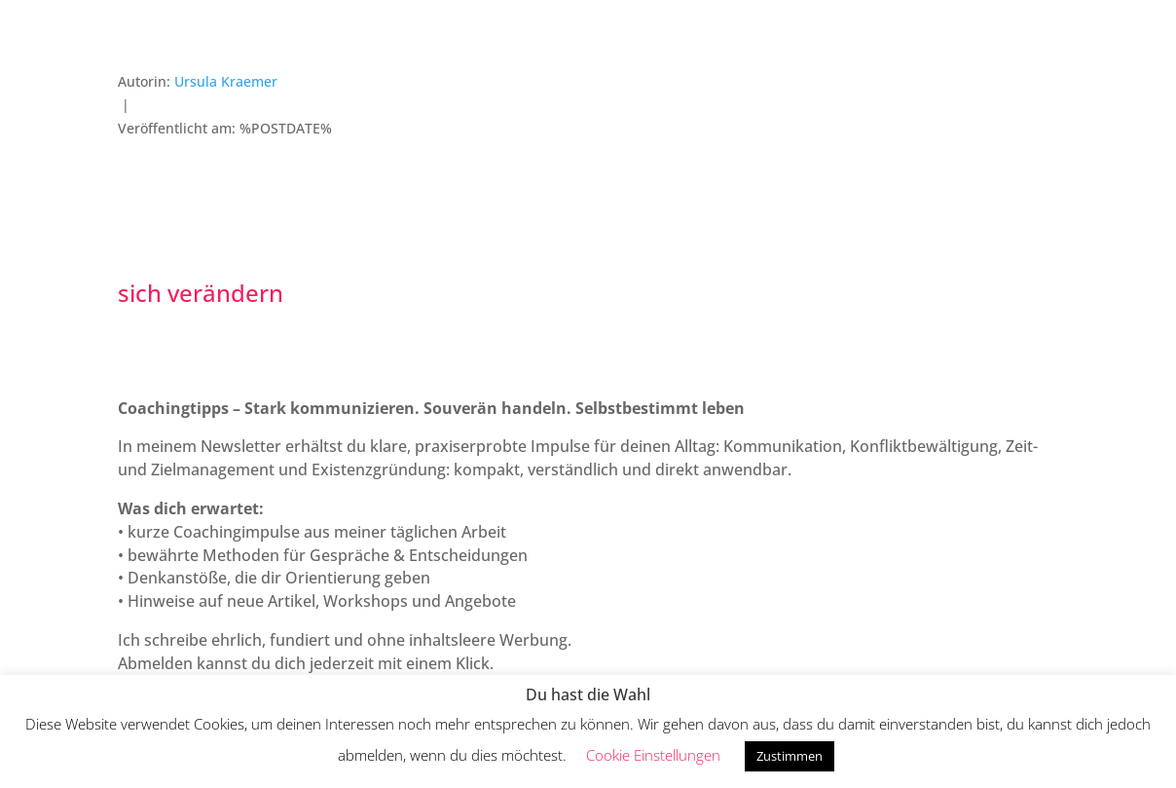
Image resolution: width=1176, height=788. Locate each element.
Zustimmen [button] (789, 756)
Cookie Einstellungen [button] (653, 755)
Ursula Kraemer (225, 81)
